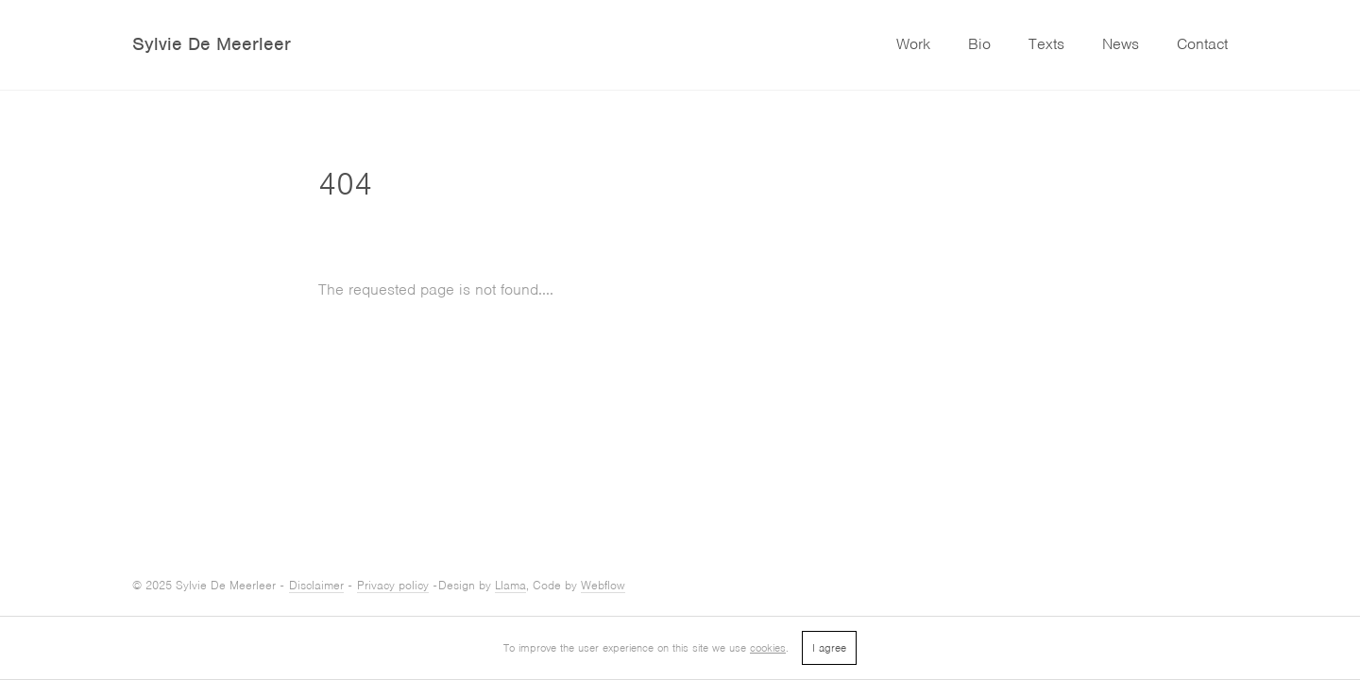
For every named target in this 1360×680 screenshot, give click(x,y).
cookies (768, 647)
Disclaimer (316, 585)
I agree (829, 647)
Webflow (603, 585)
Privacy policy (393, 585)
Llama (510, 585)
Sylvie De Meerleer (211, 44)
